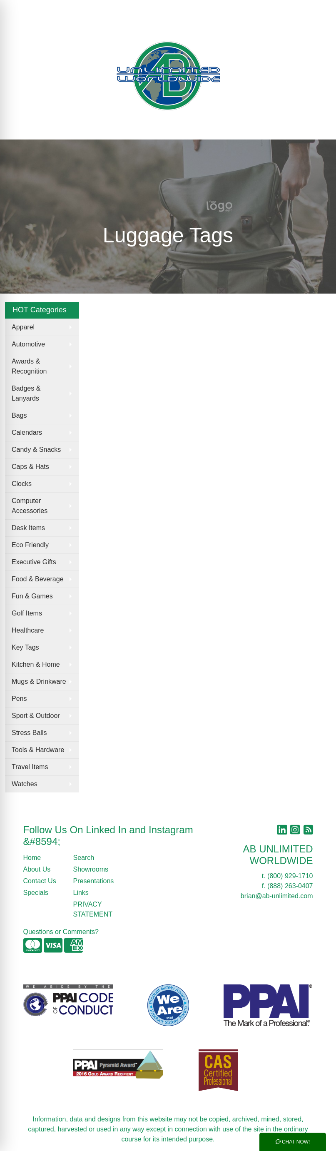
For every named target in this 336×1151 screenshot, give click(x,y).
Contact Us (39, 880)
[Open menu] (319, 127)
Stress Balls (29, 732)
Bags (19, 415)
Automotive (28, 344)
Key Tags (25, 647)
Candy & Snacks (36, 449)
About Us (37, 869)
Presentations (93, 880)
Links (81, 892)
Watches (24, 783)
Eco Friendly (30, 544)
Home (32, 857)
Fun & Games (32, 596)
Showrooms (90, 869)
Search (189, 8)
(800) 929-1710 (290, 875)
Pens (19, 698)
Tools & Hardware (38, 749)
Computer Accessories (29, 505)
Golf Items (27, 613)
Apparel (23, 327)
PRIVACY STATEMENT (93, 909)
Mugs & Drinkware (39, 681)
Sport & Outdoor (36, 715)
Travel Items (30, 766)
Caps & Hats (30, 466)
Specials (35, 892)
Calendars (27, 432)
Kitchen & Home (36, 664)
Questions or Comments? (61, 931)
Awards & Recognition (29, 366)
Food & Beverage (38, 579)
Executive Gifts (34, 562)
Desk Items (28, 527)
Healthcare (28, 630)
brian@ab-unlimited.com (277, 895)
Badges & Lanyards (26, 393)
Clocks (22, 483)
